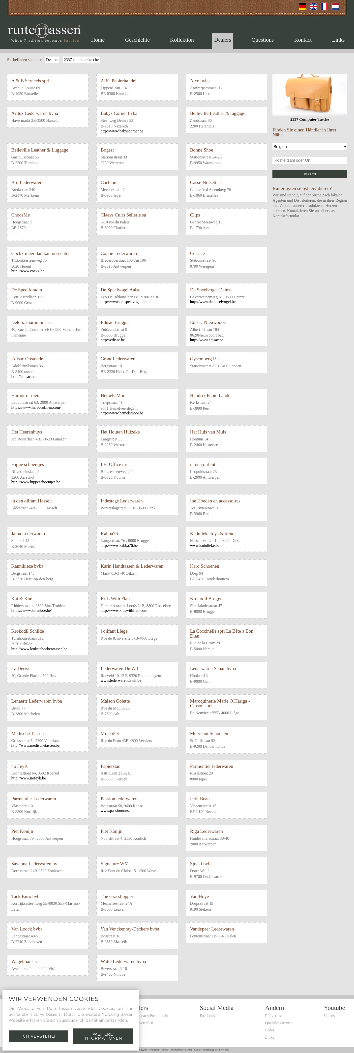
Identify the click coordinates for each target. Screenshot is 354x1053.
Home (98, 40)
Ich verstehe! (38, 1036)
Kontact (303, 40)
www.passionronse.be (118, 810)
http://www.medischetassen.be (35, 745)
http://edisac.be (113, 340)
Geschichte (137, 40)
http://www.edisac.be (206, 340)
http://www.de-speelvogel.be (123, 302)
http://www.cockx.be (27, 271)
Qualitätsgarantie (278, 1023)
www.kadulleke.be (204, 545)
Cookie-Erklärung (203, 1049)
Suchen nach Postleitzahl (148, 1016)
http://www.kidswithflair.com (124, 610)
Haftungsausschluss (158, 1049)
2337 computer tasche (81, 60)
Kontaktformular (285, 216)
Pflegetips (273, 1016)
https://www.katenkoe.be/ (31, 610)
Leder (269, 1030)
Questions (263, 40)
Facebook (207, 1016)
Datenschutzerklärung (181, 1049)
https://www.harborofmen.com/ (36, 407)
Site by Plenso (222, 1049)
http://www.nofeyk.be (28, 778)
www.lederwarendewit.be (121, 680)
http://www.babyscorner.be (122, 131)
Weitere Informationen (103, 1036)
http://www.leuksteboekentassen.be (39, 649)
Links (338, 40)
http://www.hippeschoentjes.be (35, 482)
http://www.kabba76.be (119, 545)
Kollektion (182, 40)
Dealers (222, 40)
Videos (329, 1016)
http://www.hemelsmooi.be (122, 413)
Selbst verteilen (141, 1023)
